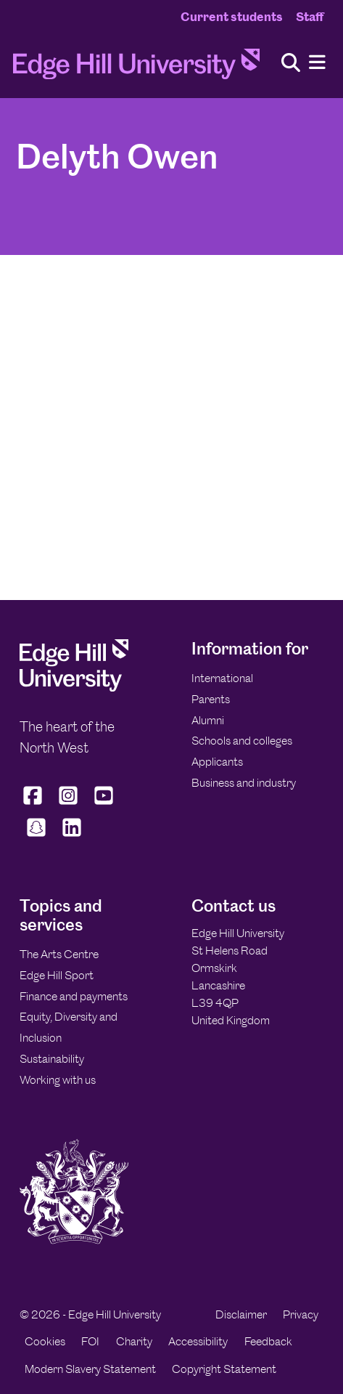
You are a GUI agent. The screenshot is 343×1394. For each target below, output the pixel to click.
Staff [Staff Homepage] (309, 16)
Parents (210, 699)
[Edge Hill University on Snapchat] (36, 837)
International (222, 678)
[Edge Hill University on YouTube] (104, 804)
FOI (90, 1341)
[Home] (136, 68)
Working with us (58, 1080)
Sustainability (52, 1059)
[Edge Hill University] (74, 687)
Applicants (217, 762)
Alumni (207, 720)
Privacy (300, 1314)
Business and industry (243, 783)
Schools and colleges (241, 740)
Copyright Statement (224, 1369)
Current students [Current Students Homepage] (232, 16)
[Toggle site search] (291, 63)
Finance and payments (74, 996)
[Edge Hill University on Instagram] (68, 804)
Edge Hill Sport (57, 975)
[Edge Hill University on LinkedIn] (71, 837)
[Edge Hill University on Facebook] (34, 804)
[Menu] (317, 62)
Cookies (45, 1341)
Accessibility (198, 1341)
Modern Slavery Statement (90, 1369)
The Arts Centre (59, 954)
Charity (134, 1341)
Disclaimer (241, 1314)
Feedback (268, 1341)
